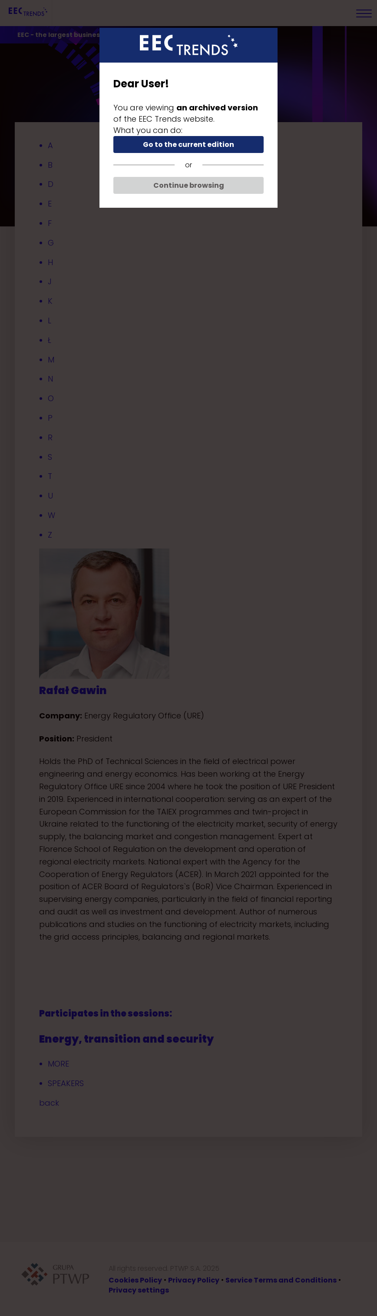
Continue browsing (188, 185)
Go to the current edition (188, 145)
